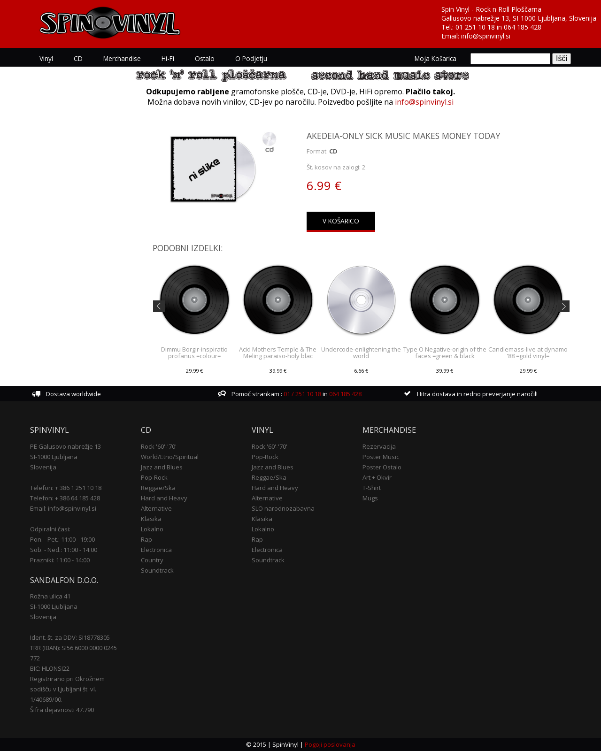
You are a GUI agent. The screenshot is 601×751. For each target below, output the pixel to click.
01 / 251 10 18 (301, 394)
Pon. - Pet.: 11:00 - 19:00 (62, 539)
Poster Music (380, 456)
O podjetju (251, 58)
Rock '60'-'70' (159, 446)
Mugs (370, 498)
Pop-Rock (154, 477)
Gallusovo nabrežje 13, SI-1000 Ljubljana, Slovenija (518, 18)
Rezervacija (379, 446)
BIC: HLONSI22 (49, 668)
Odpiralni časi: (50, 529)
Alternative (156, 508)
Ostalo (205, 58)
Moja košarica (435, 58)
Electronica (156, 549)
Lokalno (152, 529)
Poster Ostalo (381, 467)
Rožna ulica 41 (50, 596)
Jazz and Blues (162, 467)
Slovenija (43, 467)
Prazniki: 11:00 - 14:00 (60, 560)
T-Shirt (371, 487)
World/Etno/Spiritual (170, 456)
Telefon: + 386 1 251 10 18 (65, 487)
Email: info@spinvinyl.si (63, 508)
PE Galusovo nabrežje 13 (65, 446)
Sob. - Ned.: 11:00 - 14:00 (63, 549)
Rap (146, 539)
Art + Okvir (377, 477)
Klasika (151, 518)
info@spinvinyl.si (485, 35)
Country (152, 560)
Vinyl (46, 58)
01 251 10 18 (475, 27)
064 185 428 (522, 27)
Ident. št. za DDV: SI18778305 (70, 637)
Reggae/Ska (158, 487)
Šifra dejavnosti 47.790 (62, 709)
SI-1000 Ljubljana (53, 456)
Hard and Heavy (164, 498)
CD (78, 58)
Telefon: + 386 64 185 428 (65, 498)
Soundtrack (157, 570)
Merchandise (122, 58)
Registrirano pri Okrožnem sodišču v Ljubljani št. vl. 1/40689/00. (67, 689)
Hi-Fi (168, 58)
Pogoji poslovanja (330, 744)
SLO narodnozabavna (283, 508)
